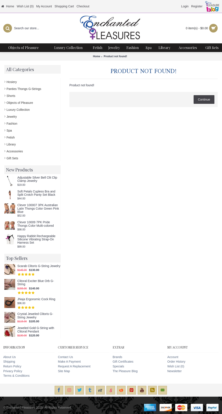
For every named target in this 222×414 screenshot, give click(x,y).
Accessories (15, 151)
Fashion (12, 123)
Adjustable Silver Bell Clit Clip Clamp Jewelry (37, 179)
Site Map (64, 371)
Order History (176, 361)
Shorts (11, 96)
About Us (9, 357)
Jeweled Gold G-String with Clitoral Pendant (35, 329)
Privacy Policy (12, 371)
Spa (9, 130)
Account (172, 357)
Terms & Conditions (16, 375)
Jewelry (12, 116)
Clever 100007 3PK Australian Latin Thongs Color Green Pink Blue (38, 209)
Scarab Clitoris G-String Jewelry (38, 266)
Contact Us (65, 357)
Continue (204, 99)
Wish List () (175, 366)
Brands (117, 357)
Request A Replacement (74, 366)
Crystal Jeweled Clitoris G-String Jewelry (35, 315)
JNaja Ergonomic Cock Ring (36, 299)
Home (96, 56)
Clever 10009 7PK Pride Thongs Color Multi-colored (35, 224)
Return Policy (12, 366)
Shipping (9, 361)
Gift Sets (12, 158)
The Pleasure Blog (125, 371)
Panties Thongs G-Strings (24, 89)
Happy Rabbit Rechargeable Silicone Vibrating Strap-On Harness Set (36, 239)
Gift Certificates (123, 361)
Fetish (11, 137)
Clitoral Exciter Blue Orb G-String (35, 282)
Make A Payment (69, 361)
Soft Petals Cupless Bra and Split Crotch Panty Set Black (36, 193)
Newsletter (174, 371)
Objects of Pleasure (20, 102)
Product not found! (115, 56)
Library (11, 144)
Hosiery (12, 82)
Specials (118, 366)
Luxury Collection (18, 109)
